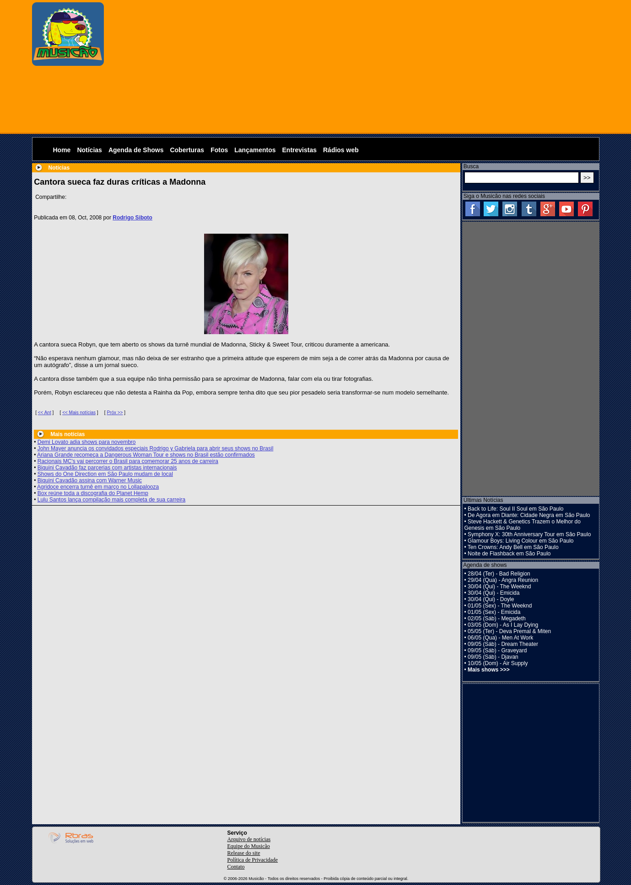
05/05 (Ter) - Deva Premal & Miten (509, 631)
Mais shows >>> (489, 669)
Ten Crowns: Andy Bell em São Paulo (513, 547)
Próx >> (115, 412)
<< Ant (44, 412)
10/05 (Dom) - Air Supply (498, 663)
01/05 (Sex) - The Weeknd (500, 605)
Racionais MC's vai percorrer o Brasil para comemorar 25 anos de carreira (128, 461)
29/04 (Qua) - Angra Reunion (503, 580)
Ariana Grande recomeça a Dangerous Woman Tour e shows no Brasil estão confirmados (146, 455)
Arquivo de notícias (249, 839)
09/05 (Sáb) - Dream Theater (503, 644)
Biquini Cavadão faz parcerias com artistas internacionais (107, 467)
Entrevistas (299, 150)
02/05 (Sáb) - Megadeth (497, 618)
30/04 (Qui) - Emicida (493, 593)
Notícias (89, 150)
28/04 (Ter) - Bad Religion (499, 573)
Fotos (219, 150)
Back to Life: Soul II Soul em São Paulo (515, 509)
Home (62, 150)
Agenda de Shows (136, 150)
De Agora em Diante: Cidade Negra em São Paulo (529, 515)
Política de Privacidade (252, 860)
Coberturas (187, 150)
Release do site (243, 853)
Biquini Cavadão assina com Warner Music (90, 480)
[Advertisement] (354, 66)
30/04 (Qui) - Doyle (491, 599)
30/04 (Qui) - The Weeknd (499, 586)
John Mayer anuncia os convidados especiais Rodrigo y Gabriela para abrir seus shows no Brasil (156, 448)
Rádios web (341, 150)
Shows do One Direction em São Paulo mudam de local (105, 474)
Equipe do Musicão (248, 846)
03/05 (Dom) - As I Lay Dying (503, 625)
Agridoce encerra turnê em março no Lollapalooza (98, 487)
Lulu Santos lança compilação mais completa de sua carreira (112, 499)
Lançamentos (254, 150)
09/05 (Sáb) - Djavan (493, 657)
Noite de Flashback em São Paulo (509, 553)
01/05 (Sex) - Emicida (494, 612)
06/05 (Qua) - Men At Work (500, 637)
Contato (236, 867)
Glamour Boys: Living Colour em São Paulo (520, 541)
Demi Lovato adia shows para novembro (87, 442)
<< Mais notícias (79, 412)
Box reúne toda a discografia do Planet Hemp (93, 493)
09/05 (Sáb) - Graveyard (497, 650)
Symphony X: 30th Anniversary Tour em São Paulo (529, 534)
